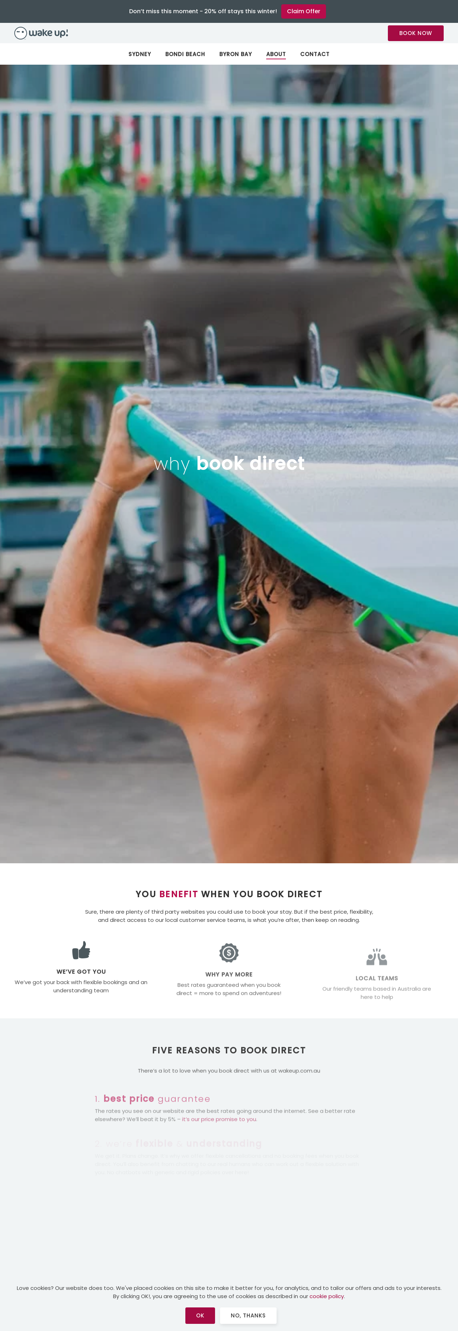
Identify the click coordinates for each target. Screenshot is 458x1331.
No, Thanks (248, 1315)
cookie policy (327, 1296)
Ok (200, 1315)
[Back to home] (229, 33)
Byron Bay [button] (235, 54)
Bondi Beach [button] (185, 54)
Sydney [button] (139, 54)
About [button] (276, 54)
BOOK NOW (415, 33)
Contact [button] (315, 54)
